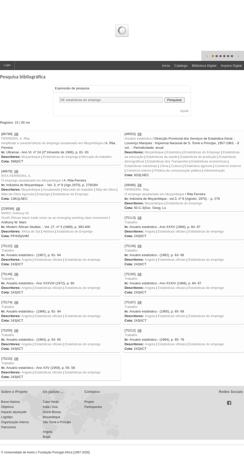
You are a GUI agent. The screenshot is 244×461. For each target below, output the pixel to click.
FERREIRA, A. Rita (15, 138)
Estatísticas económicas (209, 161)
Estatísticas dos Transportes (168, 161)
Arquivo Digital (231, 66)
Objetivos (7, 407)
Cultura (176, 166)
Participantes (93, 407)
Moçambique (30, 157)
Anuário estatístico (138, 138)
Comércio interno (138, 170)
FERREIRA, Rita (137, 189)
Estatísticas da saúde (162, 157)
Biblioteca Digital (204, 66)
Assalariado (51, 189)
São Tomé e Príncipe (57, 422)
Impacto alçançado (14, 412)
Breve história (10, 402)
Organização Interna (15, 422)
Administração (214, 170)
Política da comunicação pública (178, 170)
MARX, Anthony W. (15, 213)
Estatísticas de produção (198, 157)
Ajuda (184, 111)
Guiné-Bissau (52, 412)
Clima (164, 166)
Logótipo (7, 417)
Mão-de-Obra (105, 189)
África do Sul (30, 231)
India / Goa (50, 407)
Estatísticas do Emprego (202, 152)
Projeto (89, 402)
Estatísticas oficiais (172, 231)
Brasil (46, 437)
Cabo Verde (51, 402)
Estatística (174, 152)
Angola (150, 231)
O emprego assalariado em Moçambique (31, 180)
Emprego (43, 194)
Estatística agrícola (198, 166)
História (48, 231)
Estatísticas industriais (141, 166)
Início (166, 66)
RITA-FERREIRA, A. (16, 176)
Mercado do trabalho (96, 157)
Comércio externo (228, 166)
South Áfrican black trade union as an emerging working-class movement (54, 218)
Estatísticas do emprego (61, 157)
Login (7, 65)
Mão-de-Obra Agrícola (17, 194)
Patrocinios (8, 427)
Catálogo (181, 66)
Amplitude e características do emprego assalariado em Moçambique (52, 143)
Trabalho (131, 222)
